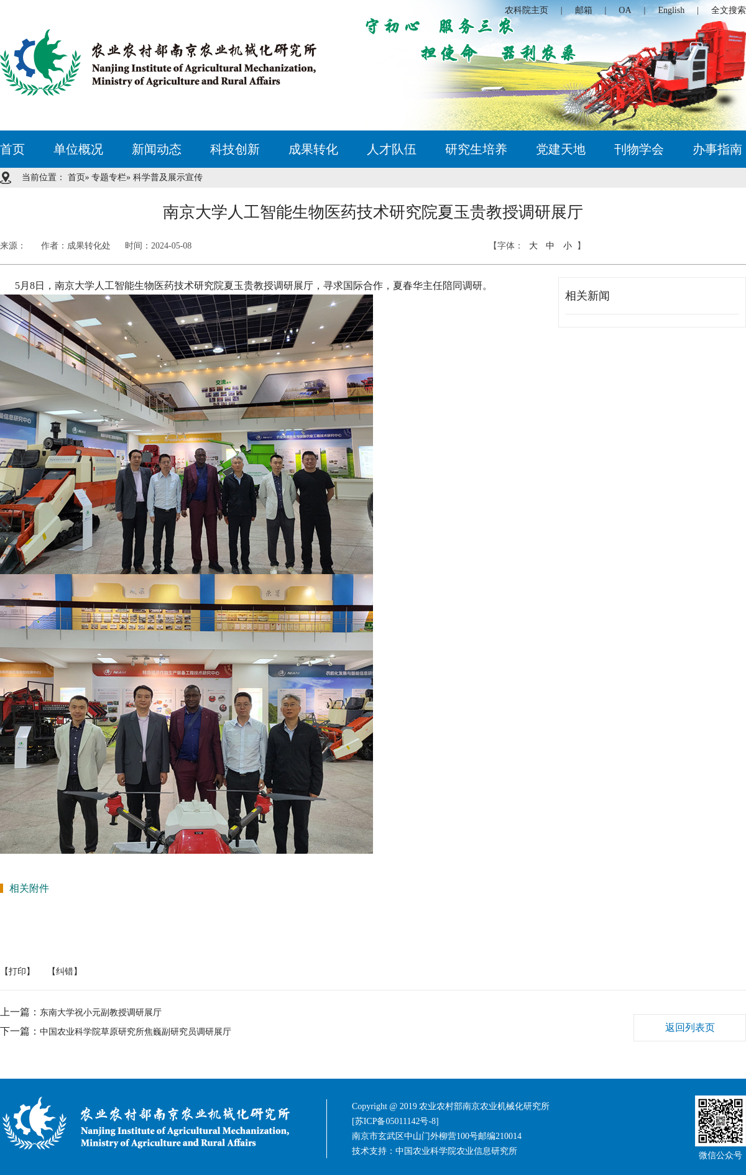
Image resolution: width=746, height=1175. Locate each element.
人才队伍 (392, 149)
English (671, 10)
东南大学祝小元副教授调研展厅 (101, 1012)
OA (625, 10)
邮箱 (583, 10)
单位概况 (78, 149)
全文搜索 (728, 10)
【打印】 (17, 971)
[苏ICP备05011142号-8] (395, 1121)
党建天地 (561, 149)
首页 (12, 149)
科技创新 (235, 149)
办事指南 (717, 149)
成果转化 (313, 149)
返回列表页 (690, 1027)
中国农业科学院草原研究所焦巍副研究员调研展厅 (135, 1031)
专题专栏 (108, 177)
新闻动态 (157, 149)
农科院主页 (526, 10)
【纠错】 (64, 971)
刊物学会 (639, 149)
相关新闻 (587, 296)
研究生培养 (476, 149)
